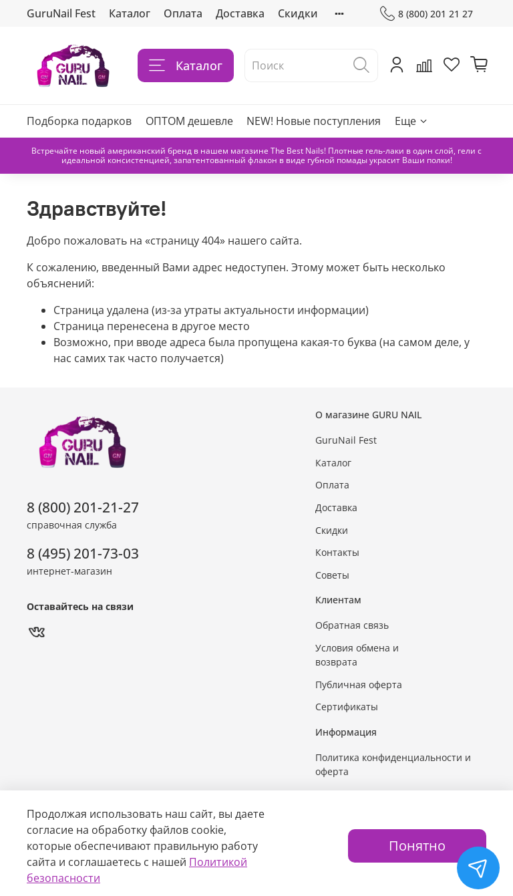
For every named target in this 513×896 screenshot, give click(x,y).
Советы (332, 575)
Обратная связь (352, 625)
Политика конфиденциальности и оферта (393, 764)
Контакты (337, 552)
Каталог (129, 13)
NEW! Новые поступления (313, 121)
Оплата (183, 13)
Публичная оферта (358, 684)
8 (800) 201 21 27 (426, 14)
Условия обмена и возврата (357, 655)
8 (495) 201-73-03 (83, 553)
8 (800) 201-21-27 (83, 507)
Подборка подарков (79, 121)
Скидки (298, 13)
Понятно (417, 846)
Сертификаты (346, 706)
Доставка (240, 13)
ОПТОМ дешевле (189, 121)
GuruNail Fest (61, 13)
